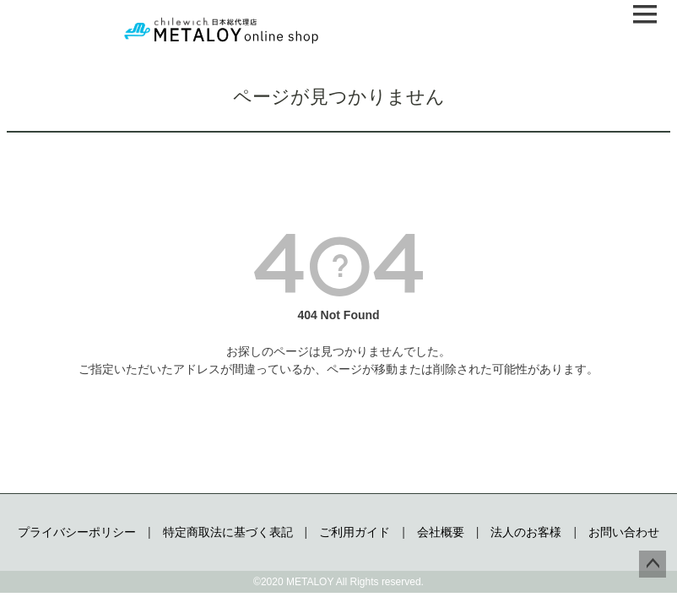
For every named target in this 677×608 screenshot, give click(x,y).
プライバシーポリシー (77, 532)
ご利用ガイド (354, 532)
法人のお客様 (525, 532)
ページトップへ (652, 564)
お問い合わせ (623, 532)
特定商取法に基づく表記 (228, 532)
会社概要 (440, 532)
